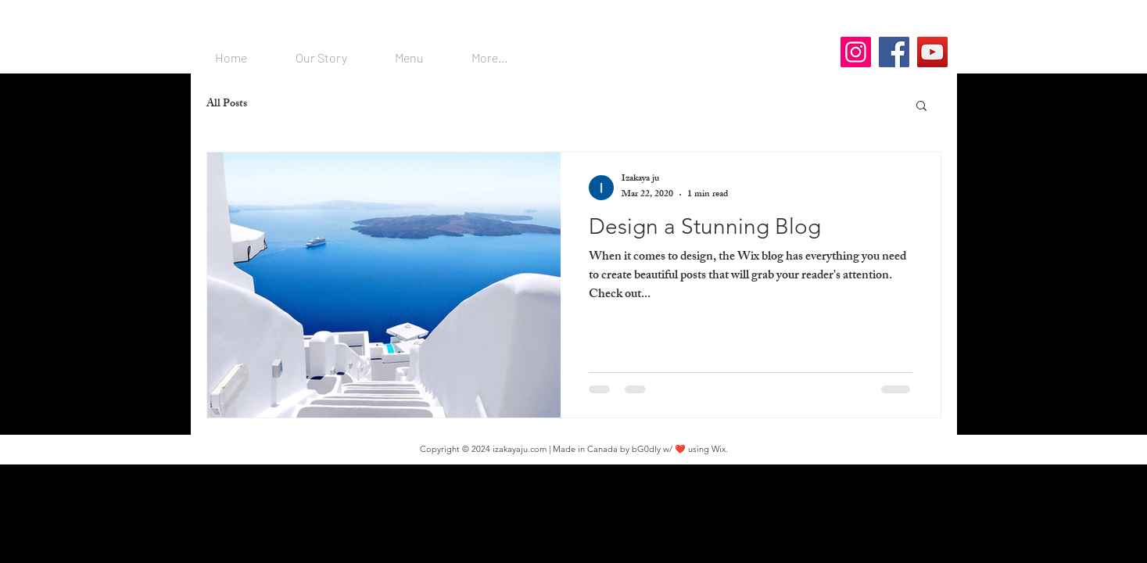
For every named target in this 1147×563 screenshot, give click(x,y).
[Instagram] (856, 52)
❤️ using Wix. (701, 448)
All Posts (226, 105)
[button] (921, 107)
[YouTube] (932, 52)
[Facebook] (894, 52)
